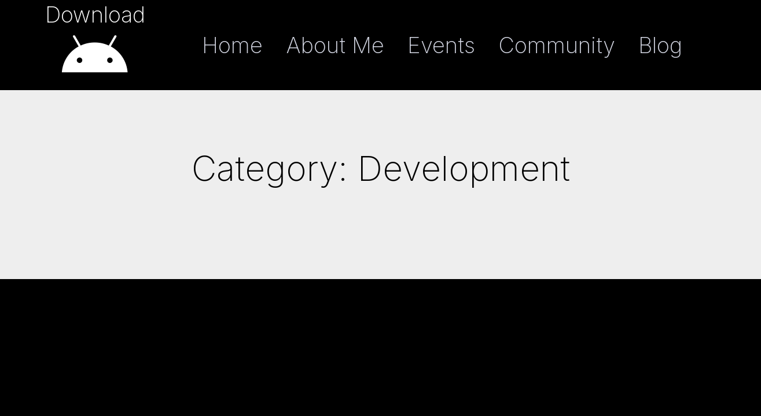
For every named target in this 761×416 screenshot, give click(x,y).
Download (95, 14)
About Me (335, 45)
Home (232, 45)
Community (556, 45)
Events (441, 45)
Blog (660, 45)
